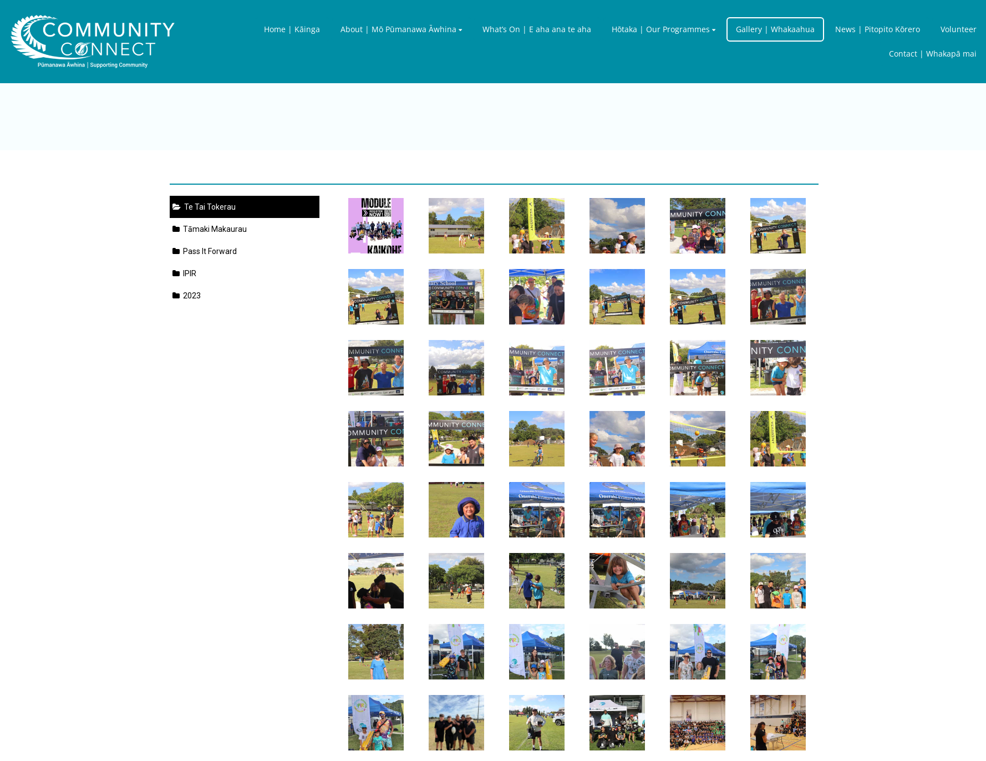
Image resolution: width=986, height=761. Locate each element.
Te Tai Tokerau (204, 206)
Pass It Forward (204, 251)
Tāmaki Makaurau (209, 229)
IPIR (184, 273)
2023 (186, 295)
